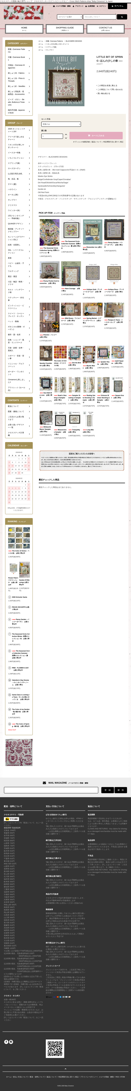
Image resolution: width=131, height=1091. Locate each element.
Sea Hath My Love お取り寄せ (46, 395)
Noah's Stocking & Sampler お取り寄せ (60, 398)
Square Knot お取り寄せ (117, 397)
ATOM (122, 1077)
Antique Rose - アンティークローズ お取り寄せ (114, 291)
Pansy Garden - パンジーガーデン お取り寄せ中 (113, 245)
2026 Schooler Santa (19, 597)
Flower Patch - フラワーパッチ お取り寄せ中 (13, 581)
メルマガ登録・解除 (63, 6)
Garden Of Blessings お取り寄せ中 (24, 582)
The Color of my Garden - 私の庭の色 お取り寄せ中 (21, 711)
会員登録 (91, 6)
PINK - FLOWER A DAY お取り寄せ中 (20, 669)
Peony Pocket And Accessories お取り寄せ (49, 282)
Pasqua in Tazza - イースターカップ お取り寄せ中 (113, 322)
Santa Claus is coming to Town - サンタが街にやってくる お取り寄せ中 (20, 697)
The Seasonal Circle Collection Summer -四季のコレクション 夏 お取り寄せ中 (71, 245)
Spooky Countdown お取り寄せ (46, 364)
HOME (24, 29)
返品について (96, 142)
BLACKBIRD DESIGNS (74, 41)
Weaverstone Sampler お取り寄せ (60, 432)
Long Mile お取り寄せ (89, 431)
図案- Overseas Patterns (54, 41)
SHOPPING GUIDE (65, 29)
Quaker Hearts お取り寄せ (103, 363)
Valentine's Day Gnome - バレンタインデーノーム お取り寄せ (20, 682)
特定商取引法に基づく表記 (113, 142)
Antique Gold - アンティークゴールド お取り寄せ (92, 292)
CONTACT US (106, 29)
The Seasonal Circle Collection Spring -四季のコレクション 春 (49, 250)
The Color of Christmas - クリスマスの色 (60, 363)
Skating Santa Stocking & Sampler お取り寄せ (89, 399)
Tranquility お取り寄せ (74, 431)
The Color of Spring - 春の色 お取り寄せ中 (21, 725)
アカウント (79, 6)
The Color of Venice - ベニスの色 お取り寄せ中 (18, 552)
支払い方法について (20, 1077)
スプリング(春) (51, 47)
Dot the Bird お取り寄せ (74, 364)
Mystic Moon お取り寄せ (89, 367)
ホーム (41, 41)
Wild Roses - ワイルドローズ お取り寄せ (71, 319)
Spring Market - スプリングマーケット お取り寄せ (92, 320)
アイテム (117, 6)
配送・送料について (37, 1077)
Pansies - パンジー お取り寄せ (49, 336)
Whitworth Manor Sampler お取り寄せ (46, 429)
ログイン (102, 6)
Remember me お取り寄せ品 (92, 248)
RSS (117, 1077)
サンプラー (50, 50)
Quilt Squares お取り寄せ (117, 362)
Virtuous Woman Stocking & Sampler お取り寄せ (103, 399)
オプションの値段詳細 (81, 142)
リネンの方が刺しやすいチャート (57, 44)
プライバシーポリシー (88, 1077)
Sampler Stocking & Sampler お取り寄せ (74, 398)
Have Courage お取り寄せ (70, 290)
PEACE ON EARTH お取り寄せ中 (20, 608)
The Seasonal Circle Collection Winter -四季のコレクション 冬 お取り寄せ (21, 637)
